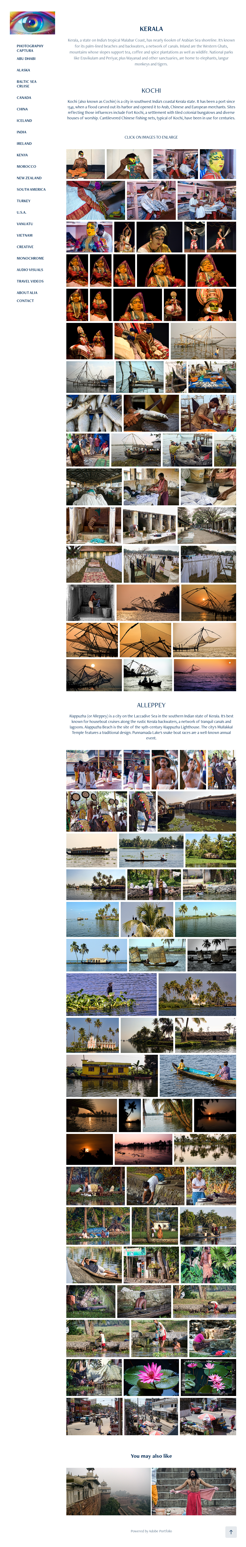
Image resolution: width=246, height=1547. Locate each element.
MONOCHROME (30, 258)
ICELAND (24, 120)
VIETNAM (25, 235)
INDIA (21, 131)
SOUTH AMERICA (31, 189)
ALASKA (23, 70)
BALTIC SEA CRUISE (26, 84)
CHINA (22, 109)
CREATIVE (25, 246)
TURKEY (24, 200)
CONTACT (25, 300)
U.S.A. (21, 212)
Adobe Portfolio (160, 1531)
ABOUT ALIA (27, 292)
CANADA (24, 97)
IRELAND (24, 143)
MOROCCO (26, 166)
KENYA (22, 154)
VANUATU (25, 223)
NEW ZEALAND (29, 177)
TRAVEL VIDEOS (30, 281)
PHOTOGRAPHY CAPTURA (30, 48)
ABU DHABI (26, 58)
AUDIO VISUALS (30, 269)
